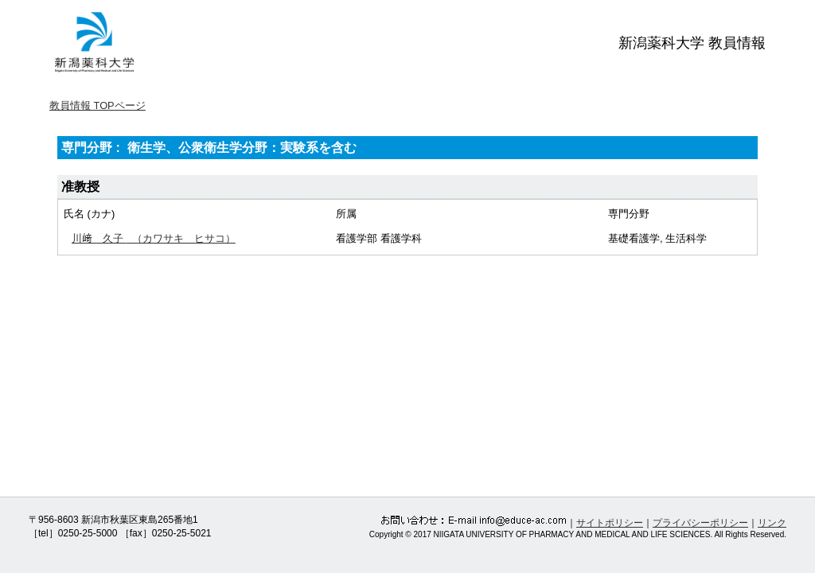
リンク (772, 522)
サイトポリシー (609, 522)
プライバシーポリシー (700, 522)
